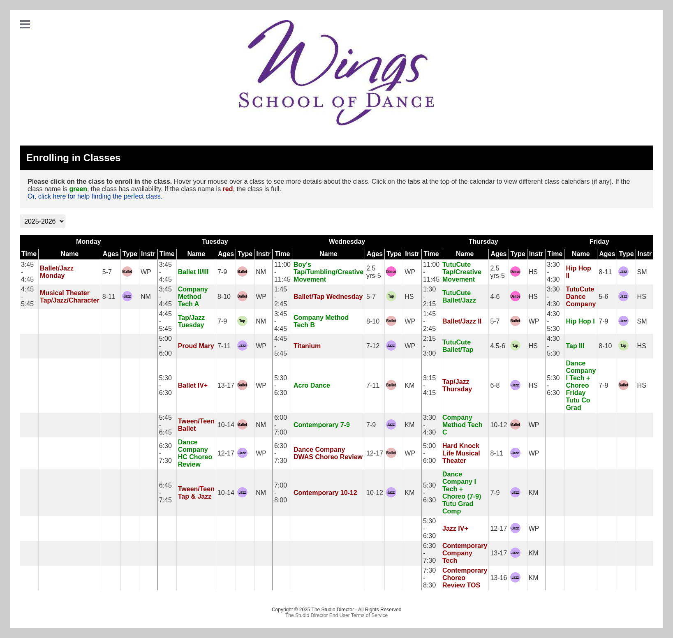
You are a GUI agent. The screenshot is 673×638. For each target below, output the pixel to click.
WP (146, 271)
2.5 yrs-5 (373, 272)
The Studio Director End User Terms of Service (336, 615)
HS (533, 271)
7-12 (372, 345)
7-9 (222, 271)
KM (409, 385)
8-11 (605, 271)
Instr (148, 253)
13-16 (498, 577)
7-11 (224, 345)
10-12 (498, 424)
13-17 (225, 385)
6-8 (495, 385)
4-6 (495, 296)
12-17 (225, 453)
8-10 (224, 296)
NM (261, 271)
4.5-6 (497, 345)
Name (70, 253)
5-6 (603, 296)
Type (130, 253)
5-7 (107, 271)
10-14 (225, 424)
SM (642, 271)
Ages (111, 253)
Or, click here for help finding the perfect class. (95, 196)
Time (29, 253)
